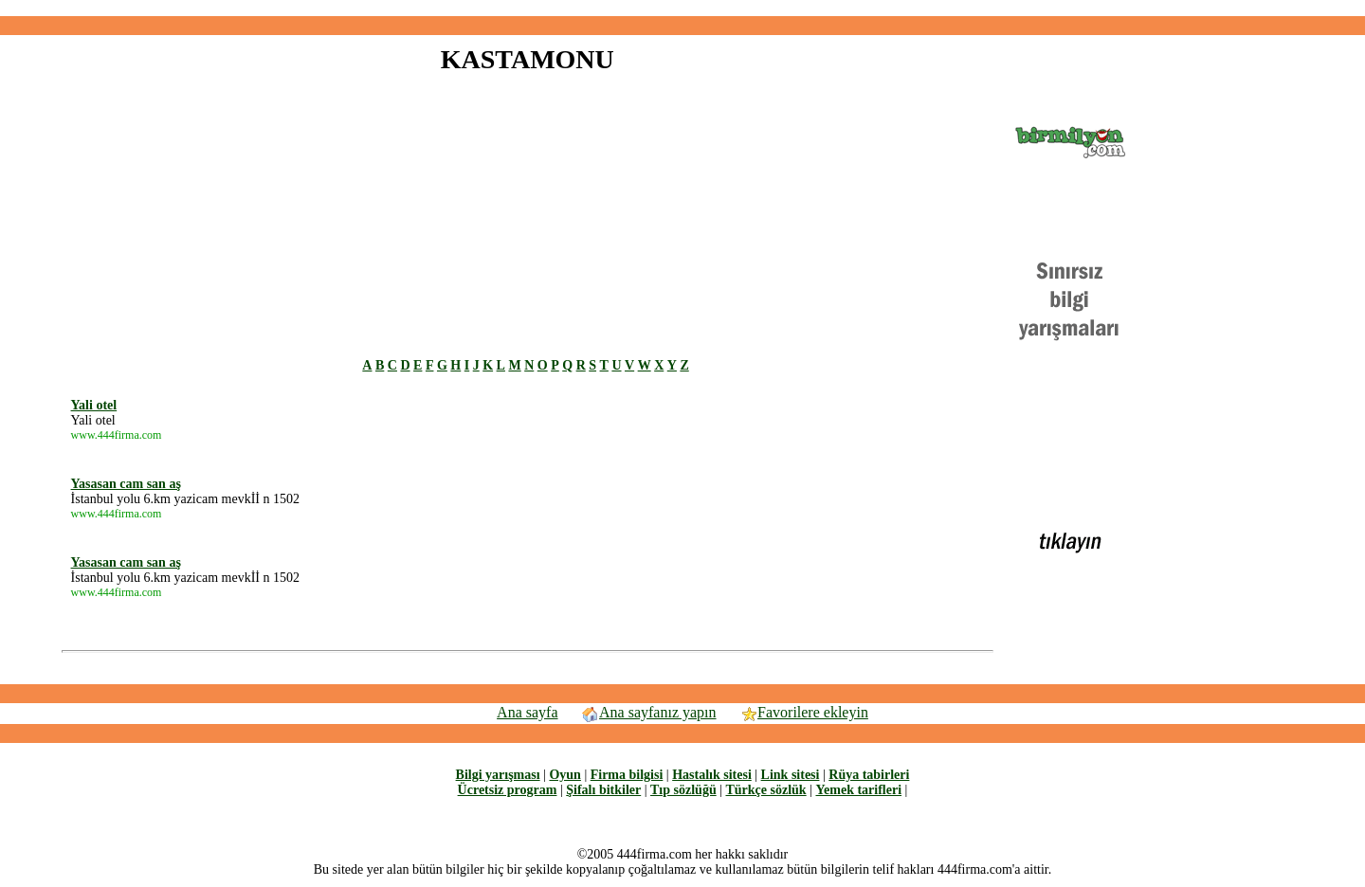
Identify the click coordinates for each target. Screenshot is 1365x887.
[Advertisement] (682, 8)
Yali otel (94, 405)
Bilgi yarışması (498, 775)
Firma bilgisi (627, 775)
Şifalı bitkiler (603, 790)
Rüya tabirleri (868, 775)
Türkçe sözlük (765, 790)
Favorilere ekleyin (803, 712)
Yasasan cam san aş (126, 484)
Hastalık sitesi (712, 775)
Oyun (564, 775)
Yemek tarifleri (858, 790)
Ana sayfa (527, 712)
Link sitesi (790, 775)
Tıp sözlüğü (683, 790)
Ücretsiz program (507, 790)
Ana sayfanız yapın (649, 712)
